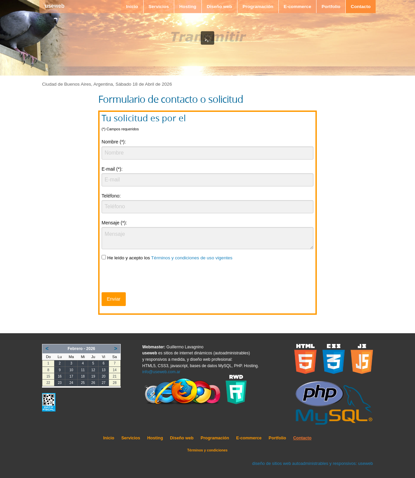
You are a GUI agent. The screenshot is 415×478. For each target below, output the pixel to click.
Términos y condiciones (207, 450)
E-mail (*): (112, 169)
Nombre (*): (114, 141)
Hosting (187, 6)
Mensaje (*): (114, 222)
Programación (257, 6)
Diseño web (219, 6)
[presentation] (153, 278)
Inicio (132, 6)
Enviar (113, 299)
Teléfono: (111, 196)
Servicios (159, 6)
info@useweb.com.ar (161, 372)
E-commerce (297, 6)
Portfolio (331, 6)
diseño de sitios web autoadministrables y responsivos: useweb (312, 463)
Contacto (361, 6)
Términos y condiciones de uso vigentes (191, 257)
